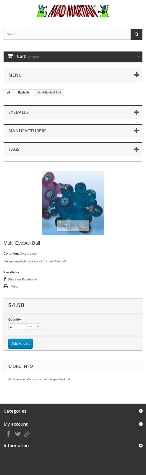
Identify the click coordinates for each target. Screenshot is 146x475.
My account (16, 424)
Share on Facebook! (22, 279)
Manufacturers (27, 131)
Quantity (14, 319)
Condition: (11, 253)
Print (14, 286)
